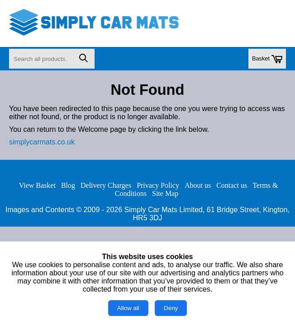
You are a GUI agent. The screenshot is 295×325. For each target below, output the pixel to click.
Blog (68, 185)
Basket (267, 59)
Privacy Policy (158, 185)
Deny (171, 308)
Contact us (231, 185)
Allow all (128, 308)
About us (198, 185)
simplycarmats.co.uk (42, 142)
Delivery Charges (106, 185)
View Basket (37, 185)
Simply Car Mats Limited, (164, 210)
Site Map (165, 193)
